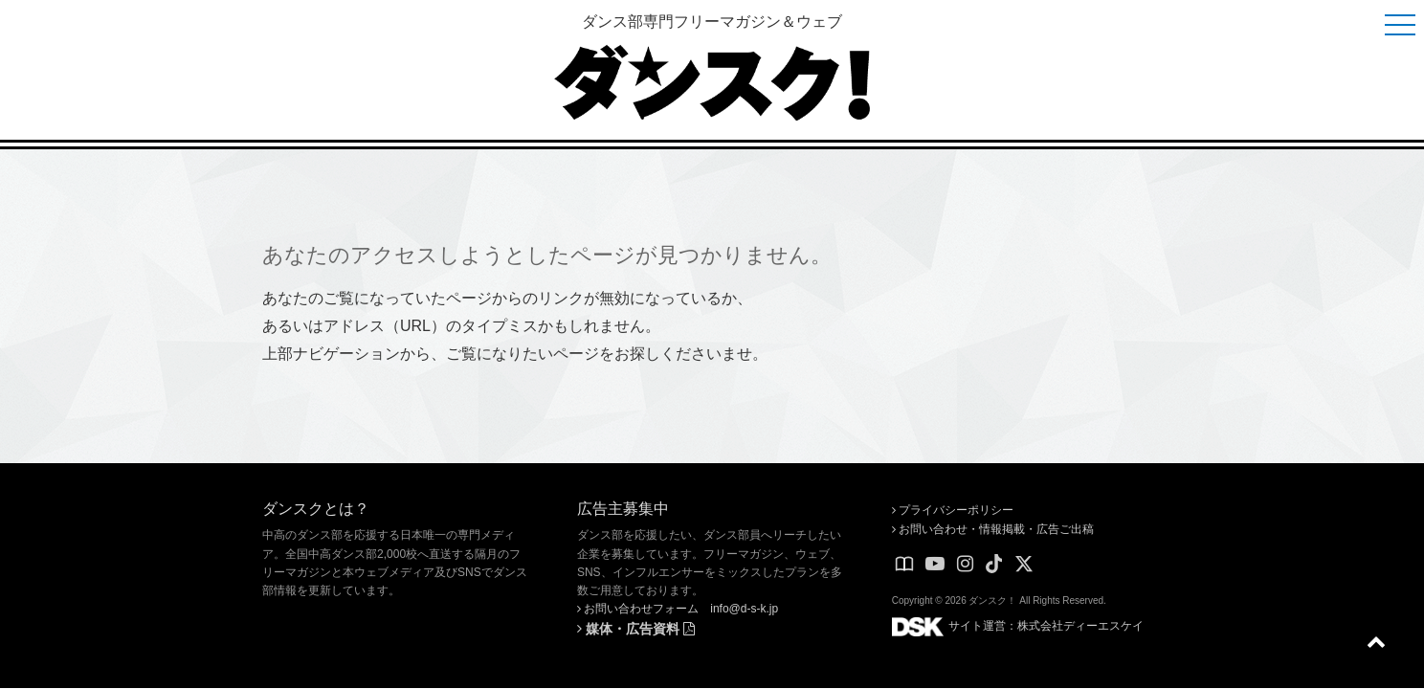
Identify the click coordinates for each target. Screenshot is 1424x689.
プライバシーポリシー (952, 510)
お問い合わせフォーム (638, 608)
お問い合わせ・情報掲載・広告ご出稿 (993, 529)
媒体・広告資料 (636, 628)
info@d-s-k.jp (744, 608)
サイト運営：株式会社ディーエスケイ (1018, 626)
